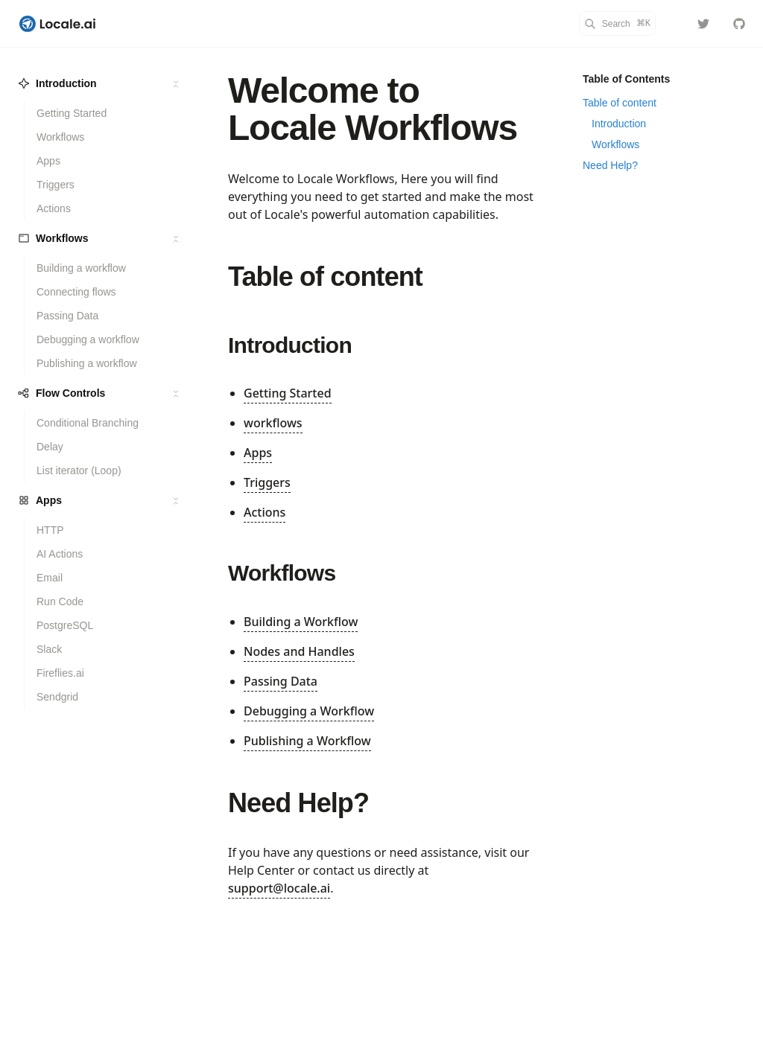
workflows (273, 423)
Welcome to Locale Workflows (372, 109)
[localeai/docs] (739, 24)
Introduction (290, 345)
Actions (264, 512)
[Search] (617, 23)
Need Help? (298, 803)
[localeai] (703, 24)
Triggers (267, 482)
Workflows (281, 573)
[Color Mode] (674, 24)
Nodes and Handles (299, 651)
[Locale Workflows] (58, 23)
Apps (258, 452)
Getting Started (288, 393)
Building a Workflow (301, 621)
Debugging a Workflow (309, 711)
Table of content (325, 276)
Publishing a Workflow (307, 741)
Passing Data (280, 681)
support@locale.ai (279, 888)
